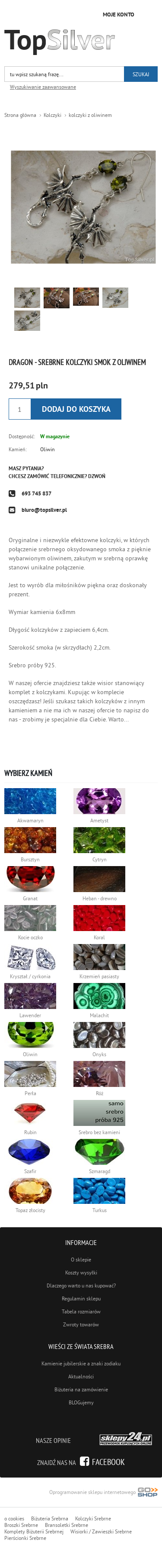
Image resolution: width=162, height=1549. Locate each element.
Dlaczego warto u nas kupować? (81, 1285)
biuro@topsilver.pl (44, 510)
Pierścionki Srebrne (25, 1538)
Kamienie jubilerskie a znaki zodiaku (81, 1363)
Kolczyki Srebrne (93, 1518)
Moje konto (118, 14)
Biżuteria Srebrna (49, 1518)
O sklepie (81, 1259)
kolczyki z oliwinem (90, 115)
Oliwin (47, 449)
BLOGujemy (81, 1402)
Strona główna (20, 115)
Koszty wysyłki (81, 1272)
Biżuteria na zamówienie (81, 1389)
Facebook (108, 1461)
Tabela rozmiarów (81, 1311)
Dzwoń (96, 476)
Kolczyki (52, 115)
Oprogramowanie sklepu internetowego (103, 1493)
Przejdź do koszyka (88, 14)
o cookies (14, 1518)
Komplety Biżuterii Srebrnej (34, 1531)
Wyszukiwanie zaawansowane (43, 87)
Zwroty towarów (81, 1324)
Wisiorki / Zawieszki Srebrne (101, 1531)
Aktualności (81, 1376)
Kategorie (149, 13)
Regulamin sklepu (81, 1298)
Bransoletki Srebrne (66, 1525)
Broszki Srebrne (21, 1525)
